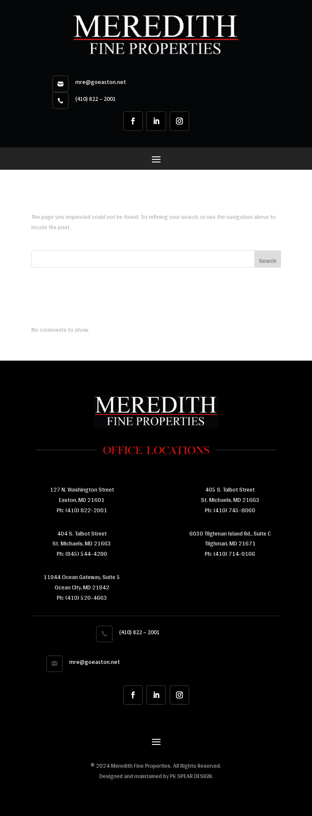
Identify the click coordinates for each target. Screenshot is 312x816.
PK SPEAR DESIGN (191, 776)
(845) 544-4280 (85, 553)
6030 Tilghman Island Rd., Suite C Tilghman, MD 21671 (230, 538)
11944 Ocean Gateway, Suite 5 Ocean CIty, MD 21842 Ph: (81, 587)
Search (267, 260)
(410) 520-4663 (85, 597)
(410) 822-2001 (86, 510)
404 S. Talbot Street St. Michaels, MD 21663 (82, 538)
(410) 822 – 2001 (95, 99)
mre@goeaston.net (100, 82)
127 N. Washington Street (82, 489)
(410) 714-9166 (234, 553)
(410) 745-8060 (233, 510)
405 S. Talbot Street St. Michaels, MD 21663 (230, 494)
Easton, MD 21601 (82, 499)
